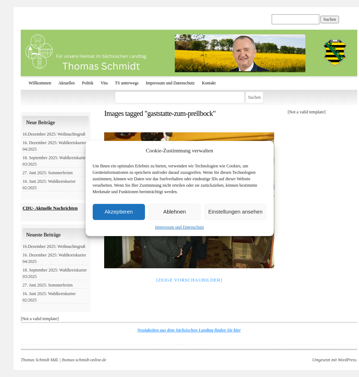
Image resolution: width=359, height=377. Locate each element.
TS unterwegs (127, 82)
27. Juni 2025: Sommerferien (48, 172)
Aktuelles (66, 82)
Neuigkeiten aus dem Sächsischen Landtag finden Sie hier (189, 330)
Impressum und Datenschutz (179, 227)
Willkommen (40, 82)
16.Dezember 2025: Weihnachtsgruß (54, 134)
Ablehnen (174, 212)
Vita (104, 82)
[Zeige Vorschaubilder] (189, 280)
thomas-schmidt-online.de (84, 359)
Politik (87, 82)
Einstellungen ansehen (235, 212)
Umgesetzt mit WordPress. (334, 359)
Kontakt (209, 82)
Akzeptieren (119, 212)
